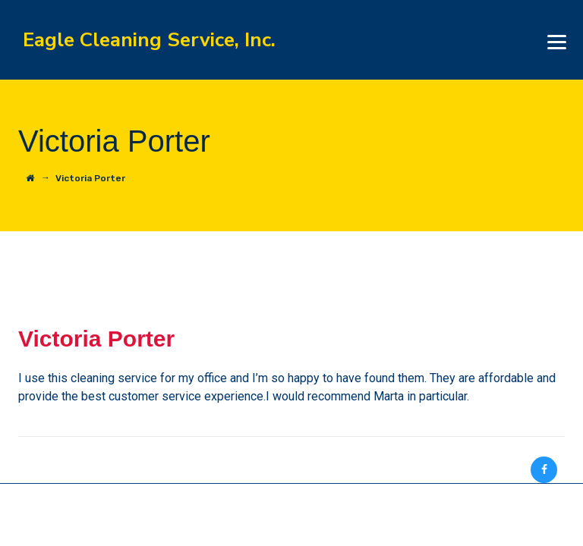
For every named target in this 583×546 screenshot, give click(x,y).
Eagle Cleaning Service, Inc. (149, 40)
